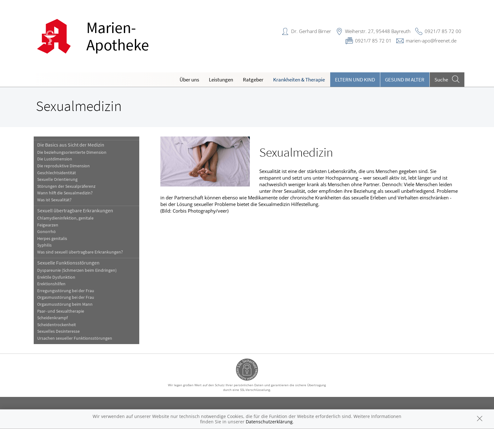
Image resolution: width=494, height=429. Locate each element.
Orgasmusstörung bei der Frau (65, 297)
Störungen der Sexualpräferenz (66, 186)
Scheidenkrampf (52, 317)
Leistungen (221, 79)
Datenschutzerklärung (269, 422)
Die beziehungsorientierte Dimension (71, 152)
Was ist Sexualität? (54, 200)
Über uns (189, 79)
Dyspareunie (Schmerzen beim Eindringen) (77, 270)
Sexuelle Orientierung (57, 179)
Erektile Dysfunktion (56, 277)
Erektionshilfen (51, 284)
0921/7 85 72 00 (443, 31)
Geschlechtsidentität (56, 173)
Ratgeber (253, 79)
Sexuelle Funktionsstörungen (68, 262)
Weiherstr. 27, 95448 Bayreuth (378, 31)
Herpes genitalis (52, 238)
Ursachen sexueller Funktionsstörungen (74, 338)
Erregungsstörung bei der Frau (65, 290)
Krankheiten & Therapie (299, 79)
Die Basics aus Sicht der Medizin (70, 145)
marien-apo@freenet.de (431, 40)
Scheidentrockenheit (56, 324)
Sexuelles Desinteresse (58, 331)
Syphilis (44, 245)
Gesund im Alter (404, 79)
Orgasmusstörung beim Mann (65, 304)
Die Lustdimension (54, 159)
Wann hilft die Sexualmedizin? (65, 193)
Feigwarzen (47, 225)
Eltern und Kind (355, 79)
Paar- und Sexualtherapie (60, 311)
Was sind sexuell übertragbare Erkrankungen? (80, 252)
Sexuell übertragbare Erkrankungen (75, 210)
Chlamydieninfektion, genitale (65, 218)
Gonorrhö (46, 231)
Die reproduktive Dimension (63, 166)
